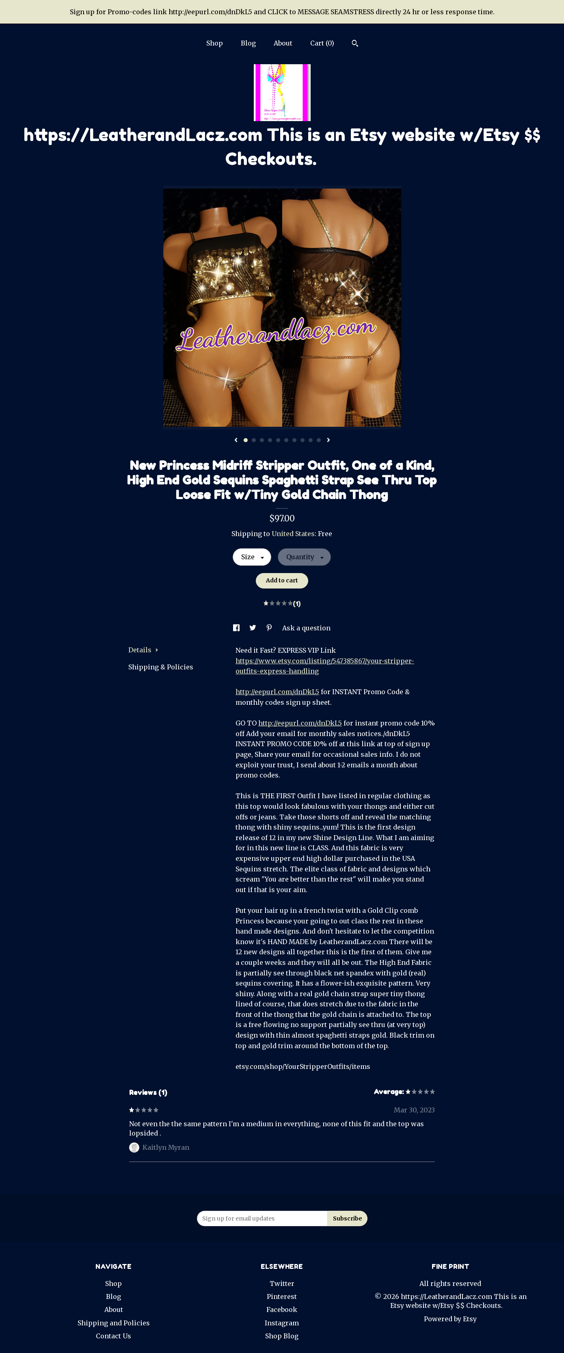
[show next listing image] (328, 440)
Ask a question (306, 628)
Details (143, 650)
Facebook (281, 1309)
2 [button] (254, 440)
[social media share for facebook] (237, 628)
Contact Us (113, 1336)
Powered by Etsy (450, 1319)
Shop (214, 43)
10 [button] (319, 440)
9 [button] (311, 440)
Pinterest (282, 1296)
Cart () (322, 43)
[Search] (355, 44)
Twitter (282, 1283)
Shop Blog (281, 1336)
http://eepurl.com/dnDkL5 (277, 692)
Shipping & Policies (160, 667)
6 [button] (286, 440)
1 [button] (246, 440)
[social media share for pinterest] (270, 628)
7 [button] (294, 440)
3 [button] (262, 440)
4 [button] (270, 440)
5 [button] (278, 440)
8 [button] (302, 440)
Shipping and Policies (114, 1323)
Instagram (282, 1323)
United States (293, 534)
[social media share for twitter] (253, 628)
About (283, 43)
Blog (248, 43)
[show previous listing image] (236, 440)
